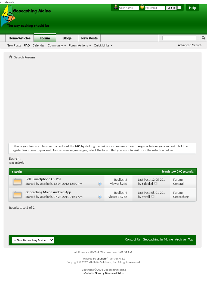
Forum (45, 38)
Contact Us (133, 239)
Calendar (39, 45)
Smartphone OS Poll (47, 179)
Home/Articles (20, 38)
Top (190, 239)
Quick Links (101, 45)
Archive (180, 239)
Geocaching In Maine (158, 239)
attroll (146, 197)
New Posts (14, 45)
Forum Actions (78, 45)
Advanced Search (190, 45)
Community (55, 45)
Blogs (67, 38)
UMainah (46, 184)
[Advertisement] (72, 100)
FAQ (27, 45)
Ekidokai (147, 184)
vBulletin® (103, 258)
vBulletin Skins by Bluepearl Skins (104, 273)
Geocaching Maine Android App (48, 192)
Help (192, 8)
